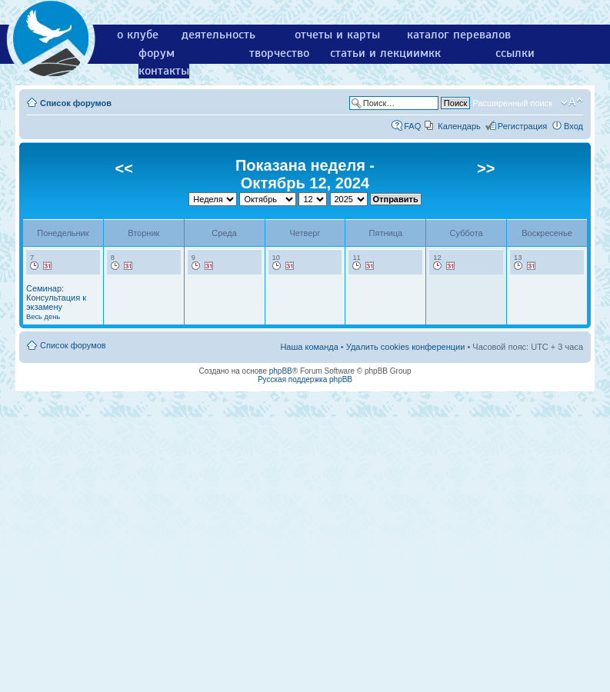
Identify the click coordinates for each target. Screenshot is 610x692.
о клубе (137, 34)
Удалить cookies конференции (405, 346)
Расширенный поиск (512, 103)
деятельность (218, 34)
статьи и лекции (375, 53)
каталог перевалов (459, 34)
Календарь (459, 126)
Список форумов (76, 103)
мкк (430, 53)
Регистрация (522, 126)
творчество (279, 53)
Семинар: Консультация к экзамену (56, 302)
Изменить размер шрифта (572, 102)
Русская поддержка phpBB (305, 379)
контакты (163, 70)
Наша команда (309, 346)
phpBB (280, 371)
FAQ (412, 126)
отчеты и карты (337, 34)
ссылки (515, 53)
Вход (573, 126)
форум (156, 53)
